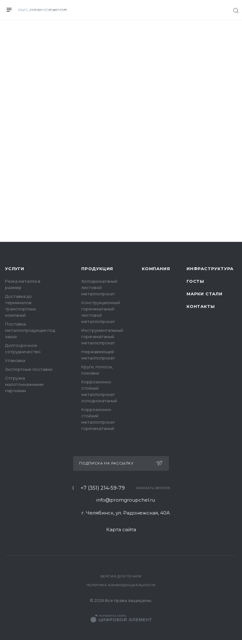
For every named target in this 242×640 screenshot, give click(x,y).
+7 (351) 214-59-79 (103, 488)
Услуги (14, 268)
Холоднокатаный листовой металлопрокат (99, 287)
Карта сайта (121, 529)
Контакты (201, 306)
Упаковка (15, 360)
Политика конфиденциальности (121, 585)
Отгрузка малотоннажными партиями (24, 384)
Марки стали (204, 293)
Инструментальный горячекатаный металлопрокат (102, 336)
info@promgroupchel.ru (125, 500)
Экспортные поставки (28, 369)
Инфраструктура (210, 268)
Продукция (97, 268)
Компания (156, 268)
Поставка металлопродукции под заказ (30, 330)
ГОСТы (195, 281)
